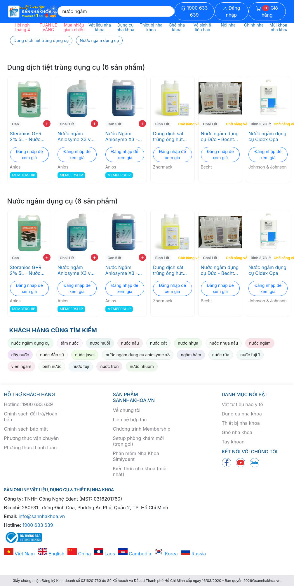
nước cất (158, 343)
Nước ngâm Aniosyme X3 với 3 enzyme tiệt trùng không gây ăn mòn (76, 136)
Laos (104, 554)
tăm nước (70, 343)
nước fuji (80, 366)
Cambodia (134, 554)
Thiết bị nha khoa (241, 423)
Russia (193, 554)
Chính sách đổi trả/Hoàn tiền (31, 416)
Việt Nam (19, 554)
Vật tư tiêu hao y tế (242, 404)
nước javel (85, 354)
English (51, 554)
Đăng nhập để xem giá (29, 154)
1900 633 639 (194, 11)
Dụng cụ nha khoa (242, 414)
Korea (166, 554)
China (79, 554)
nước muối (100, 343)
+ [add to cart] (47, 123)
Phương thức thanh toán (30, 447)
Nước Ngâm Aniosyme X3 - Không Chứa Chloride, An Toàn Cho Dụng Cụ (122, 136)
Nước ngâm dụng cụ (99, 40)
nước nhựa (188, 343)
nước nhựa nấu (223, 343)
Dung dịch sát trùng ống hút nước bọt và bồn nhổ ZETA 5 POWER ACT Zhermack (171, 136)
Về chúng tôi (126, 410)
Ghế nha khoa (237, 432)
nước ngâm (260, 343)
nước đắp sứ (52, 354)
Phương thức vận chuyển (31, 438)
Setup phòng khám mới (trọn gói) (138, 441)
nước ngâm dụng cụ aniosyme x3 (138, 354)
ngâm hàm (191, 354)
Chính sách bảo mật (26, 429)
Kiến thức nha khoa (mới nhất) (140, 471)
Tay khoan (233, 442)
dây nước (20, 354)
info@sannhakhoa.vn (42, 516)
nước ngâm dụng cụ (30, 343)
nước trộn (109, 366)
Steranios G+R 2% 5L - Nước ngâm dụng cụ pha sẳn (25, 136)
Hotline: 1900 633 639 (28, 404)
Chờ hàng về (185, 124)
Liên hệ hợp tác (130, 419)
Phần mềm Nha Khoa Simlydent (136, 456)
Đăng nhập (231, 11)
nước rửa (220, 354)
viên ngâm (21, 366)
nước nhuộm (142, 366)
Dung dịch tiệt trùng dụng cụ (41, 40)
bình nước (51, 366)
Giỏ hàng (267, 11)
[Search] (116, 11)
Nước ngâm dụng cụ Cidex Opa (267, 136)
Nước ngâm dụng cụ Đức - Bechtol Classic (220, 136)
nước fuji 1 (250, 354)
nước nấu (130, 343)
